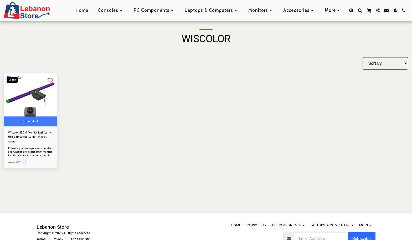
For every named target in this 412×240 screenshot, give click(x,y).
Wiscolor (12, 143)
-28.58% (13, 79)
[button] (360, 10)
